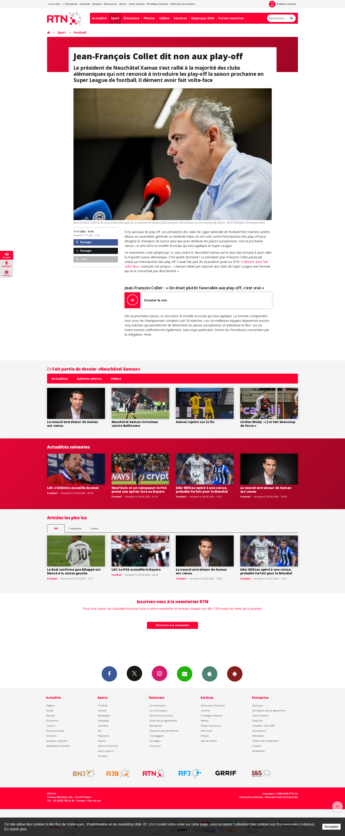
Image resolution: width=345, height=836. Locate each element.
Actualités (59, 378)
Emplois (97, 4)
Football (79, 32)
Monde (50, 715)
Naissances (110, 4)
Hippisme (103, 735)
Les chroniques (158, 710)
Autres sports (106, 750)
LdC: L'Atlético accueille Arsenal (73, 488)
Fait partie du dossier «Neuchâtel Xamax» (93, 369)
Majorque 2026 (202, 18)
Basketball (104, 715)
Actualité (99, 18)
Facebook (109, 673)
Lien (81, 259)
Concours (155, 745)
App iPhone (209, 673)
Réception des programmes (268, 710)
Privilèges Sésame (157, 4)
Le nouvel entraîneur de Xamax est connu (72, 424)
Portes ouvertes (231, 18)
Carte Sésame (137, 4)
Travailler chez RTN (263, 725)
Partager (84, 242)
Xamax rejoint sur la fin (195, 422)
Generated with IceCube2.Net (281, 797)
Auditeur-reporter (282, 4)
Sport (115, 18)
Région (50, 705)
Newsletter (258, 750)
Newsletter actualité (58, 745)
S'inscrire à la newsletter (172, 625)
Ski (99, 730)
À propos (257, 705)
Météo (205, 720)
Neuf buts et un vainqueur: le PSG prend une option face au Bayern (139, 490)
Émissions (131, 18)
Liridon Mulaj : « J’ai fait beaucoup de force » (267, 424)
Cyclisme (103, 725)
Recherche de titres (161, 715)
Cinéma (205, 710)
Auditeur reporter (57, 740)
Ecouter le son (146, 300)
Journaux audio (55, 730)
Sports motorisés (108, 745)
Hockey (102, 710)
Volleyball (103, 720)
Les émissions (157, 705)
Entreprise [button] (70, 4)
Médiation (258, 735)
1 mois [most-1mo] (94, 528)
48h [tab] (56, 528)
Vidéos (164, 18)
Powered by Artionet (251, 797)
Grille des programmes (163, 720)
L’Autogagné (156, 735)
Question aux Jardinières (163, 730)
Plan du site (94, 800)
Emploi (205, 735)
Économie (52, 720)
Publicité (257, 720)
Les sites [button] (54, 4)
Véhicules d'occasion (182, 4)
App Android (234, 673)
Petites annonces (211, 725)
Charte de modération (265, 740)
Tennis (101, 740)
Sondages (155, 740)
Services (180, 18)
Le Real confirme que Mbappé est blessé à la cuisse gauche (74, 571)
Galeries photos (89, 378)
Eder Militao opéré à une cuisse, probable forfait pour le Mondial (202, 490)
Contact (256, 745)
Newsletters (184, 673)
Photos (149, 18)
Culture (50, 725)
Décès (123, 4)
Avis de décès (209, 740)
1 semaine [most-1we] (75, 528)
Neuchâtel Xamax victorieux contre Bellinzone (135, 424)
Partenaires (259, 730)
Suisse (50, 710)
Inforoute (85, 4)
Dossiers (51, 735)
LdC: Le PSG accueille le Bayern (136, 569)
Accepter (331, 827)
